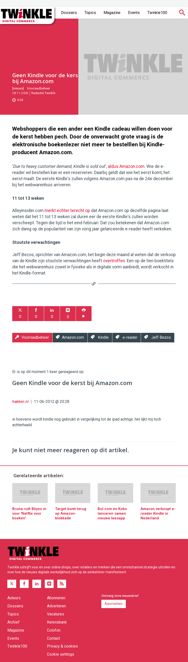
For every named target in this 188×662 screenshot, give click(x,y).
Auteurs (14, 598)
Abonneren (56, 598)
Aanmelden (114, 604)
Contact (53, 638)
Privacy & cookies (62, 646)
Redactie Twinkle (43, 93)
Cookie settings (60, 654)
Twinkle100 (157, 12)
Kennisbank (57, 622)
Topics (90, 12)
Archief (13, 622)
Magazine (112, 12)
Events (134, 12)
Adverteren (56, 606)
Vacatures (55, 614)
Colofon (53, 630)
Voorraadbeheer (38, 88)
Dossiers (69, 12)
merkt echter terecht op (67, 210)
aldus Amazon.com (126, 166)
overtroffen (114, 260)
